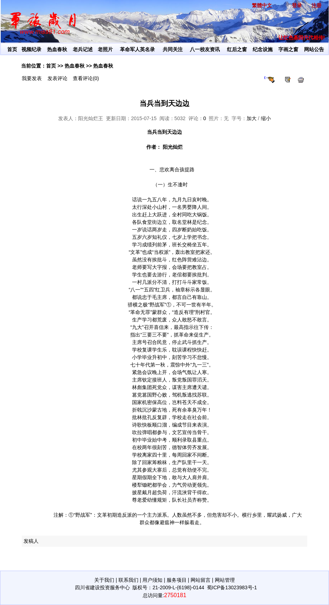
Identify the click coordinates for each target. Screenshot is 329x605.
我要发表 (32, 78)
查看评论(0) (86, 78)
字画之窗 (288, 49)
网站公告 (314, 49)
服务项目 (177, 580)
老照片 (105, 49)
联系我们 (128, 580)
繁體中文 (262, 5)
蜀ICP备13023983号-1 (232, 587)
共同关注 (173, 49)
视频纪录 (31, 49)
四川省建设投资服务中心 (102, 587)
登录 (297, 5)
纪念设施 (263, 49)
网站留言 (201, 580)
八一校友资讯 (205, 49)
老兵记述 (83, 49)
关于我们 (104, 580)
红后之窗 (237, 49)
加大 (252, 118)
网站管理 (225, 580)
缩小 (266, 118)
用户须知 (152, 580)
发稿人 (31, 541)
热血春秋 (57, 49)
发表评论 (57, 78)
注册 (317, 5)
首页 (12, 49)
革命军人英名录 (137, 49)
